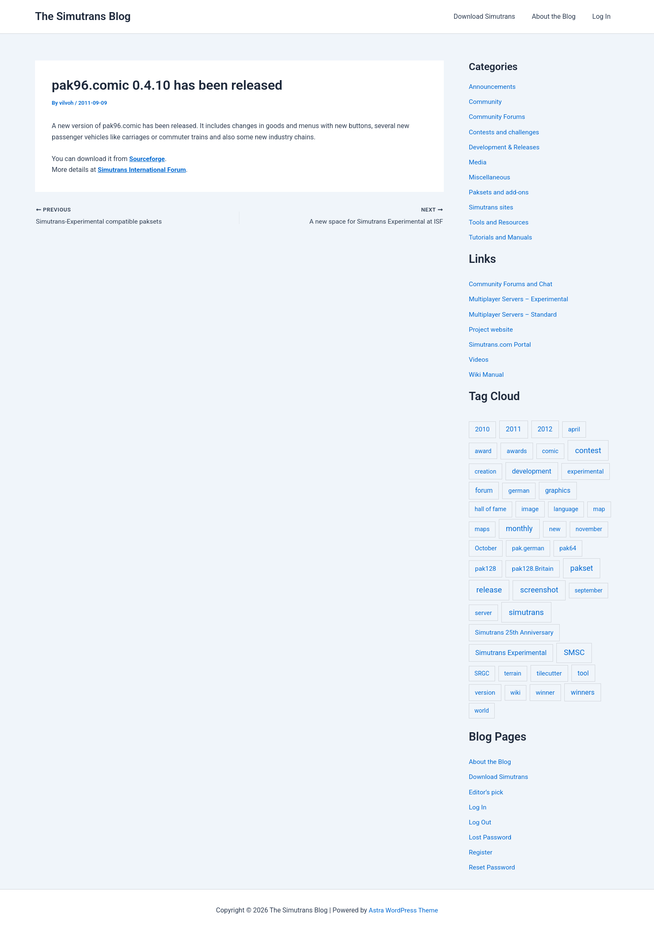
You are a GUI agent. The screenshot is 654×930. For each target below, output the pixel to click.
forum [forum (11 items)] (484, 490)
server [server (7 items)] (483, 612)
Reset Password (493, 866)
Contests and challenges (505, 132)
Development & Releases (505, 147)
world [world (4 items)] (482, 709)
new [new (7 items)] (554, 528)
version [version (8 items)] (485, 692)
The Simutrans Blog (83, 16)
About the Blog (559, 16)
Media (478, 162)
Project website (492, 329)
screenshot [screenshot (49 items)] (539, 589)
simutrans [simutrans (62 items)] (526, 611)
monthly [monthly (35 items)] (519, 527)
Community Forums (498, 117)
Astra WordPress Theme (403, 909)
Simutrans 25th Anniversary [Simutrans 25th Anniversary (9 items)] (514, 631)
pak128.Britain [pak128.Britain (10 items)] (532, 568)
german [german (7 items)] (519, 490)
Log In (603, 16)
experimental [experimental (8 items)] (585, 470)
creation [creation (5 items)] (485, 470)
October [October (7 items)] (486, 547)
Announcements (493, 87)
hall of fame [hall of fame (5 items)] (490, 508)
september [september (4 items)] (589, 589)
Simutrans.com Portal (501, 344)
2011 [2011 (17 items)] (513, 428)
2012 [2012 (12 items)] (545, 428)
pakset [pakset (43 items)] (581, 567)
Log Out (480, 821)
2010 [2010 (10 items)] (482, 428)
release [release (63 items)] (489, 589)
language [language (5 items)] (566, 508)
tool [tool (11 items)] (583, 672)
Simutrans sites (492, 207)
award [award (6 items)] (483, 450)
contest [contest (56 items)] (588, 449)
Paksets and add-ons (500, 192)
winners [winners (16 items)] (582, 692)
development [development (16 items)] (531, 470)
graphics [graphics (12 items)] (557, 490)
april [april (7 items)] (574, 428)
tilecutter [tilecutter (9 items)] (548, 672)
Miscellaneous (490, 177)
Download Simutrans (492, 16)
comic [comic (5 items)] (550, 450)
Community (486, 102)
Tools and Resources (500, 222)
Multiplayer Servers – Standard (514, 314)
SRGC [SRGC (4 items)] (482, 672)
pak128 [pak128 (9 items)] (485, 568)
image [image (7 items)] (529, 508)
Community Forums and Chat (512, 283)
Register (481, 851)
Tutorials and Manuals (502, 237)
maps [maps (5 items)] (482, 528)
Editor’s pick (487, 791)
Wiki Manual (487, 374)
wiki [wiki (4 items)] (516, 691)
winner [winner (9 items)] (545, 692)
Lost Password (491, 836)
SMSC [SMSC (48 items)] (574, 651)
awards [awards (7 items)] (517, 450)
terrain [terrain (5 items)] (512, 672)
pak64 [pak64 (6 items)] (567, 547)
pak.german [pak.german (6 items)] (528, 547)
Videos (479, 359)
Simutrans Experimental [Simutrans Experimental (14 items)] (511, 652)
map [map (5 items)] (599, 508)
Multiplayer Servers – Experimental (520, 298)
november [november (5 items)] (589, 528)
